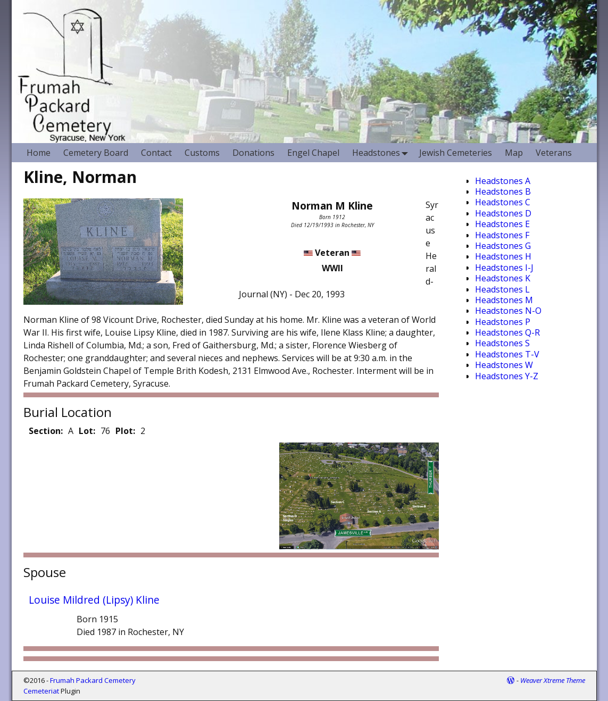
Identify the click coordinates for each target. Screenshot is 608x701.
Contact (156, 152)
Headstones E (502, 224)
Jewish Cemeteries (455, 152)
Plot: (125, 431)
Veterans (554, 152)
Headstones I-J (504, 267)
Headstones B (503, 191)
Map (514, 152)
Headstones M (504, 300)
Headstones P (502, 322)
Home (39, 152)
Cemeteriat (41, 691)
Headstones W (504, 365)
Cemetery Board (95, 152)
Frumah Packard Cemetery (93, 680)
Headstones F (502, 235)
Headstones (382, 152)
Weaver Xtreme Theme (552, 680)
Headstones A (502, 181)
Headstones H (503, 256)
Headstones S (502, 343)
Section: (46, 431)
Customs (202, 152)
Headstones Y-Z (506, 376)
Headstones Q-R (507, 332)
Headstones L (502, 289)
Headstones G (503, 246)
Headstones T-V (507, 354)
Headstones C (502, 202)
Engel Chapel (313, 152)
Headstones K (502, 278)
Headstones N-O (508, 310)
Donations (253, 152)
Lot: (87, 431)
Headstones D (503, 213)
